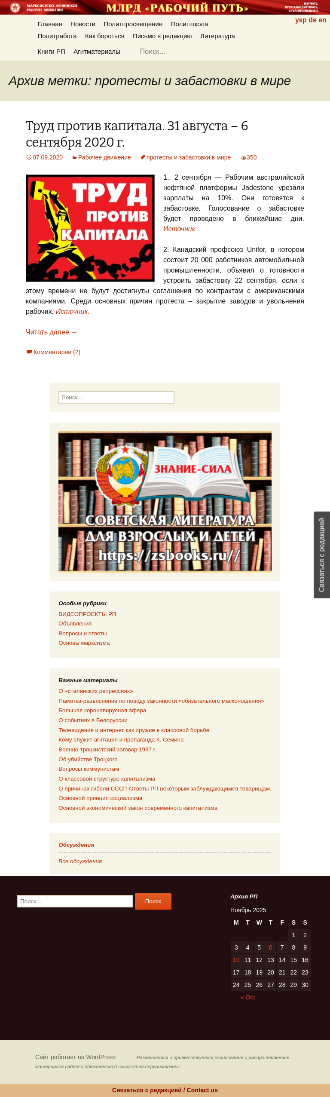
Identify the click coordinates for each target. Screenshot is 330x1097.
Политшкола (189, 24)
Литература (217, 36)
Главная (50, 24)
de (313, 20)
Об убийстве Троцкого (87, 759)
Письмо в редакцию (162, 36)
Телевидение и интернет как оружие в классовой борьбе (133, 730)
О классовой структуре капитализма (106, 778)
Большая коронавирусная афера (102, 710)
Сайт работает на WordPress (75, 1057)
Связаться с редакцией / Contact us (165, 1090)
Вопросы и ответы (82, 633)
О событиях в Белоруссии (92, 720)
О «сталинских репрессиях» (95, 691)
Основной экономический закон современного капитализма (137, 808)
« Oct (248, 997)
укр (301, 20)
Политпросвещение (133, 24)
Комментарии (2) (57, 352)
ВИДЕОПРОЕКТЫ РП (87, 614)
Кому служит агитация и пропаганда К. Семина (120, 739)
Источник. (180, 229)
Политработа (57, 36)
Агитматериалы (96, 51)
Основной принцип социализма (100, 798)
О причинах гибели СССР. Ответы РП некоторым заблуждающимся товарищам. (164, 788)
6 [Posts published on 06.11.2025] (270, 947)
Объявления (75, 623)
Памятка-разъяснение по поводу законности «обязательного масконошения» (161, 701)
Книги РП (51, 51)
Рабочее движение (104, 157)
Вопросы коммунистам (88, 769)
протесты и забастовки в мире (189, 157)
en (322, 20)
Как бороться (104, 36)
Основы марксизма (84, 643)
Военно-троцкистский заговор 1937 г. (107, 749)
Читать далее (52, 332)
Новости (82, 24)
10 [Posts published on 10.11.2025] (236, 959)
